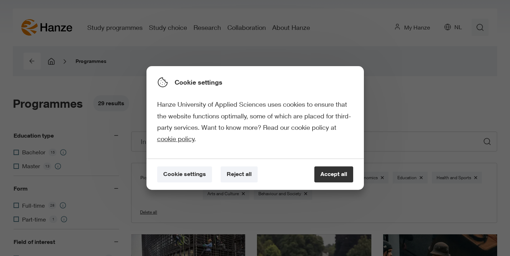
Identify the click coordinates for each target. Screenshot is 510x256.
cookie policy (176, 139)
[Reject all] (239, 174)
